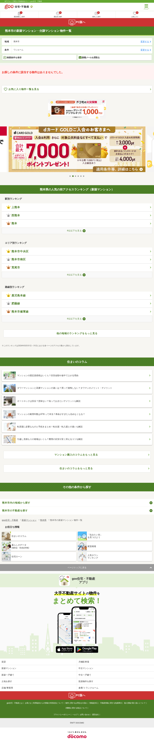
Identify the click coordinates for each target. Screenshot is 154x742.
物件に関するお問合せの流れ (76, 703)
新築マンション (9, 668)
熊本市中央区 (18, 251)
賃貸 (4, 662)
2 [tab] (73, 176)
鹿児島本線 (16, 295)
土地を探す (7, 681)
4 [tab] (78, 176)
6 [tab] (84, 176)
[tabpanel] (77, 149)
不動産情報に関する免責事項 (111, 703)
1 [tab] (70, 176)
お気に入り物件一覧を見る (21, 89)
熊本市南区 (16, 259)
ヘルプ (74, 715)
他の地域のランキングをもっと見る (77, 333)
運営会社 (95, 715)
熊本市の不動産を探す (15, 510)
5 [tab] (81, 176)
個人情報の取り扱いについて (135, 703)
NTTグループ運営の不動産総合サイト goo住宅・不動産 (23, 1)
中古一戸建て (85, 675)
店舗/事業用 (7, 688)
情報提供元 (93, 703)
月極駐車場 (84, 662)
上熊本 (13, 207)
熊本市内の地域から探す (16, 502)
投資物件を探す (86, 681)
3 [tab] (75, 176)
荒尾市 (13, 267)
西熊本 (13, 215)
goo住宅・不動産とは (14, 703)
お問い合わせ (85, 715)
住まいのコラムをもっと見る (76, 468)
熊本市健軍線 (18, 311)
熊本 (12, 223)
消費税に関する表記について (76, 708)
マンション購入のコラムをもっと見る (76, 454)
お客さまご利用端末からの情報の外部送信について (44, 703)
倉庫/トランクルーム (88, 688)
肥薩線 (13, 303)
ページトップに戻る (77, 567)
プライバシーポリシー (61, 715)
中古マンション (86, 668)
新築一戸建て (8, 675)
